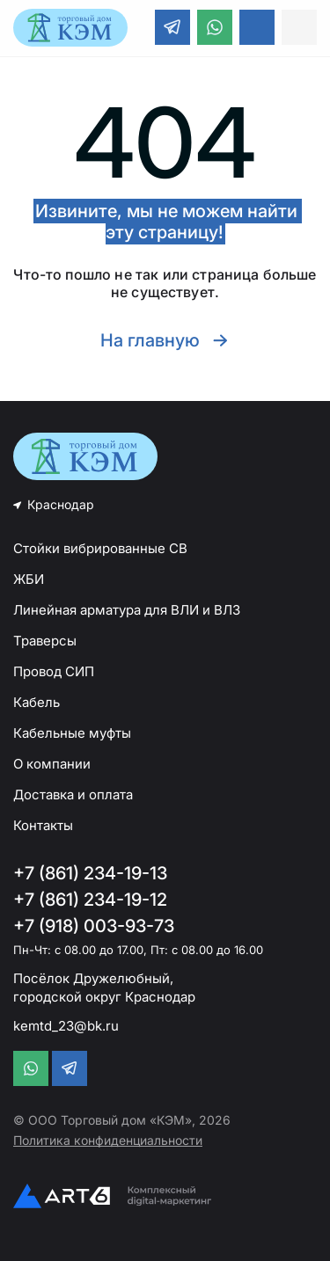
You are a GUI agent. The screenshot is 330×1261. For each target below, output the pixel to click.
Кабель (36, 702)
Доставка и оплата (73, 794)
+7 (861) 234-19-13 (90, 873)
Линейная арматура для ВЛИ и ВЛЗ (126, 609)
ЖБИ (28, 579)
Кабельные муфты (72, 733)
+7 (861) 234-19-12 (90, 899)
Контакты (43, 825)
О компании (52, 763)
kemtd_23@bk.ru (66, 1025)
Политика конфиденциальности (107, 1140)
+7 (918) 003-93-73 (93, 926)
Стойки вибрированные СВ (100, 548)
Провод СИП (53, 671)
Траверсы (45, 640)
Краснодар (60, 504)
